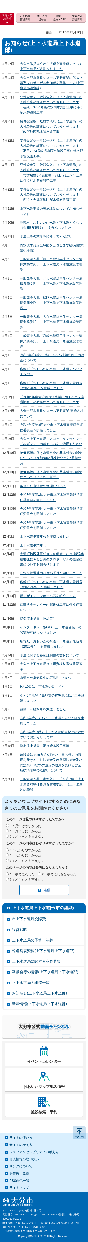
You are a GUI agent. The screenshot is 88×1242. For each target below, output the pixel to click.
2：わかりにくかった (25, 855)
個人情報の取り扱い (24, 1159)
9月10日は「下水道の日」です (42, 686)
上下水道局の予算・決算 (32, 940)
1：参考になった (22, 874)
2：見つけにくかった (25, 831)
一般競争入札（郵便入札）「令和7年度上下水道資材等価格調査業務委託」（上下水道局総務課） (52, 784)
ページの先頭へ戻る (79, 1132)
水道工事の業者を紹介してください (46, 236)
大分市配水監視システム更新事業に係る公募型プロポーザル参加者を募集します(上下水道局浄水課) (52, 83)
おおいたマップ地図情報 (44, 1087)
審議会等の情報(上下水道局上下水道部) (45, 972)
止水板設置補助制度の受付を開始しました (51, 573)
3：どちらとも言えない (27, 836)
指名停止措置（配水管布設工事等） (46, 746)
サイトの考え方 (20, 1145)
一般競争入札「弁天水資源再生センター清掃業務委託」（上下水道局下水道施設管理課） (51, 283)
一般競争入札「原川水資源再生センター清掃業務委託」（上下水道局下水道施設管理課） (51, 264)
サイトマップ (19, 1187)
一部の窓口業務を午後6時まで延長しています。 (30, 1231)
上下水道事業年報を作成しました (44, 536)
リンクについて (20, 1166)
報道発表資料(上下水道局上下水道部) (43, 951)
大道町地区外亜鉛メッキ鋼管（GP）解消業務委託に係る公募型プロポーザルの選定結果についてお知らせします (52, 559)
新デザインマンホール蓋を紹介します (48, 596)
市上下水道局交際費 (29, 919)
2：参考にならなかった (59, 874)
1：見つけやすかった (25, 826)
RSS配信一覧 (19, 1180)
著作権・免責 (19, 1173)
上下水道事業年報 (33, 545)
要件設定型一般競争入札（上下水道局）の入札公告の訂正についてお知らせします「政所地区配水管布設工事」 (51, 126)
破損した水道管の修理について (43, 486)
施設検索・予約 (44, 1112)
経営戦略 (19, 930)
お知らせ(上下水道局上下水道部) (39, 993)
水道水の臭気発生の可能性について (46, 678)
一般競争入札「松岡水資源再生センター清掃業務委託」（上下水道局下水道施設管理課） (51, 303)
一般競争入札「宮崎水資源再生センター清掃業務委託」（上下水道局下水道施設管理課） (51, 341)
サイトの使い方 (20, 1137)
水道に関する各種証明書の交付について (49, 655)
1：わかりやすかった (25, 850)
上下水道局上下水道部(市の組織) (43, 908)
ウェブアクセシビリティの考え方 (34, 1152)
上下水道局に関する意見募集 (36, 961)
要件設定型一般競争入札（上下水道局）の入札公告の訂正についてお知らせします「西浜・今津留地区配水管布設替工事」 (51, 195)
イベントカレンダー (44, 1061)
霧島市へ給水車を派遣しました (43, 709)
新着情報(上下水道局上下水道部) (39, 1004)
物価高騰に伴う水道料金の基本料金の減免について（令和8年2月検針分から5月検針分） (51, 458)
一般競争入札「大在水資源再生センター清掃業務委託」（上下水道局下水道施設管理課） (51, 322)
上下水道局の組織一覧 (31, 983)
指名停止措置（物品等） (38, 618)
